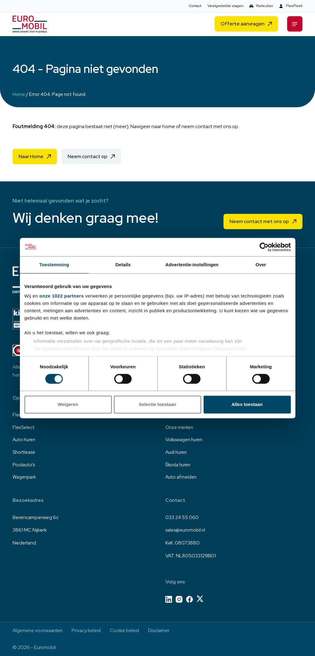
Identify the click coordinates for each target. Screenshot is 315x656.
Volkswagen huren (185, 438)
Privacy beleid (90, 630)
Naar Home (31, 156)
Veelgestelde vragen (225, 5)
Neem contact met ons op (259, 219)
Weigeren (68, 404)
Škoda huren (179, 464)
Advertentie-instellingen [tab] (191, 264)
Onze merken (180, 426)
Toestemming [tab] (54, 264)
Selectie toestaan (157, 404)
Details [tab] (123, 264)
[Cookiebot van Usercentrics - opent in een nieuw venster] (264, 247)
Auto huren (25, 438)
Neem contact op (87, 156)
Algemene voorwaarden (39, 630)
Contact (195, 5)
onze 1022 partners (61, 295)
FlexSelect (24, 426)
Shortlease (24, 451)
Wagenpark (25, 477)
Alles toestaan (247, 404)
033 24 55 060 (182, 517)
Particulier (264, 5)
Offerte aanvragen (242, 24)
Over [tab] (261, 264)
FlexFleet (294, 5)
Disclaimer (166, 630)
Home (19, 94)
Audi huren (177, 451)
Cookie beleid (130, 630)
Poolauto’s (24, 464)
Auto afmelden (182, 477)
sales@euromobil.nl (186, 529)
